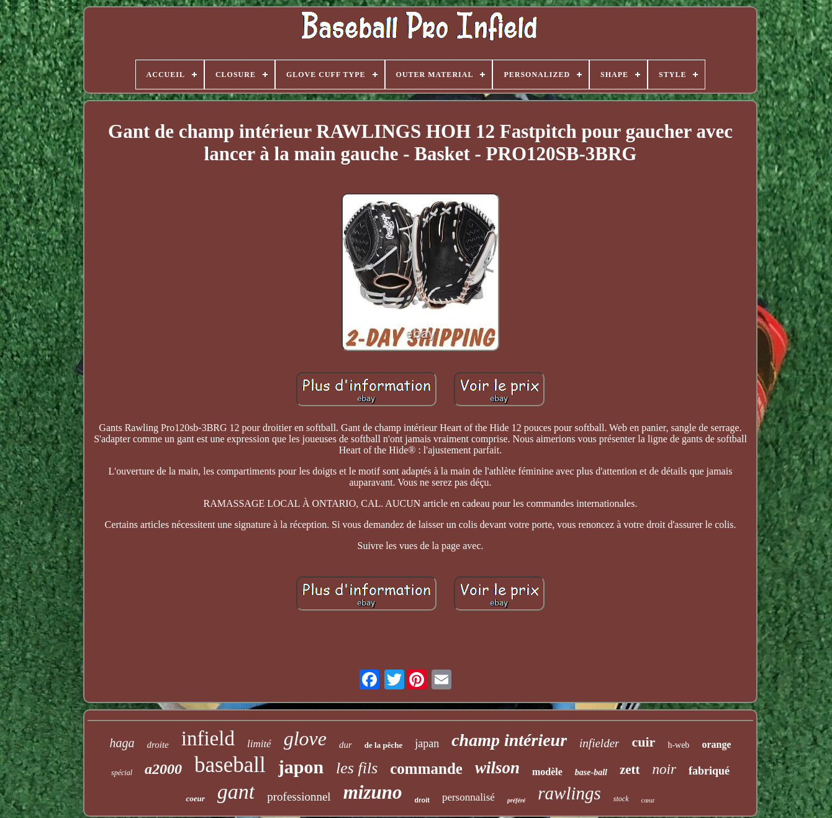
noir (664, 769)
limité (259, 744)
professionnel (298, 796)
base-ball (591, 772)
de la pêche (383, 745)
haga (122, 743)
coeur (195, 798)
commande (426, 768)
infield (208, 738)
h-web (678, 745)
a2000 (163, 769)
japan (427, 743)
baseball (230, 765)
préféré (516, 800)
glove (305, 738)
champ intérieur (509, 740)
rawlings (569, 793)
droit (421, 800)
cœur (648, 800)
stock (621, 798)
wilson (497, 767)
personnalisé (468, 797)
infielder (599, 743)
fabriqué (709, 771)
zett (630, 769)
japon (300, 767)
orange (716, 744)
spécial (121, 772)
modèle (547, 771)
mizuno (372, 792)
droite (158, 745)
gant (236, 791)
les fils (357, 768)
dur (345, 745)
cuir (643, 742)
